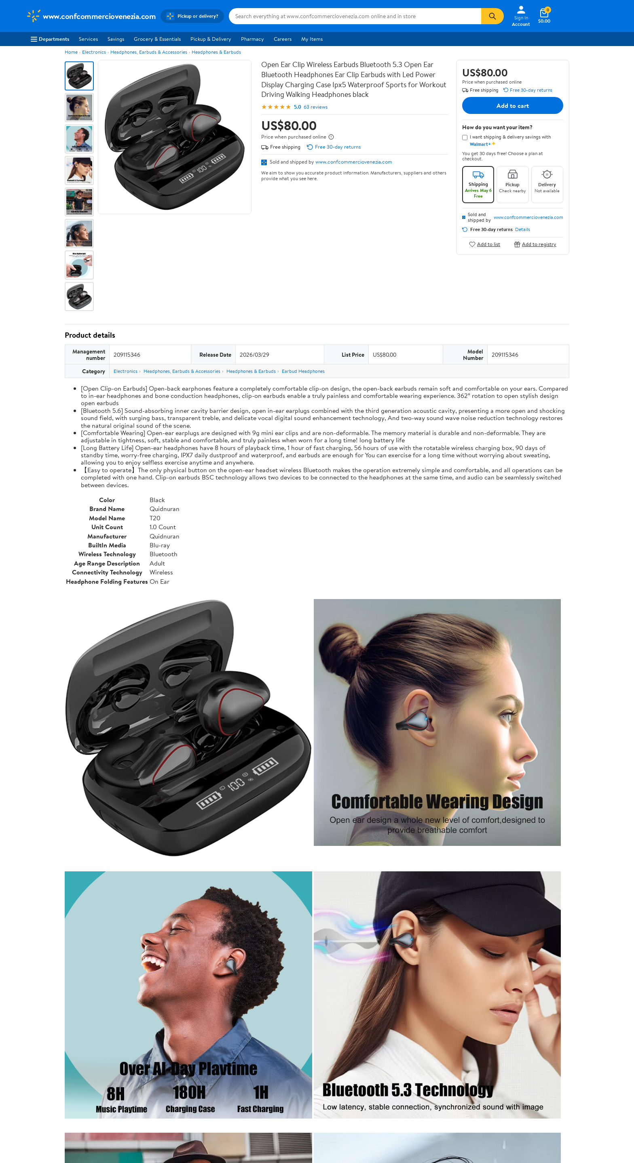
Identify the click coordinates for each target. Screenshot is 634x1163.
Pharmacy (252, 38)
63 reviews (316, 107)
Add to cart (513, 105)
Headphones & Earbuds (216, 51)
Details (522, 229)
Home (71, 51)
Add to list (484, 244)
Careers (283, 38)
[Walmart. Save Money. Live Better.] (91, 16)
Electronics (94, 51)
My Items (312, 38)
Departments (50, 38)
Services (88, 38)
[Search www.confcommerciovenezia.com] (355, 16)
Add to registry (535, 244)
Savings (116, 38)
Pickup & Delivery (210, 38)
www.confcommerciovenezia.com (353, 161)
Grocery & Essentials (157, 38)
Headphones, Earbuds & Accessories (148, 51)
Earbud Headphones (303, 371)
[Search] (492, 16)
